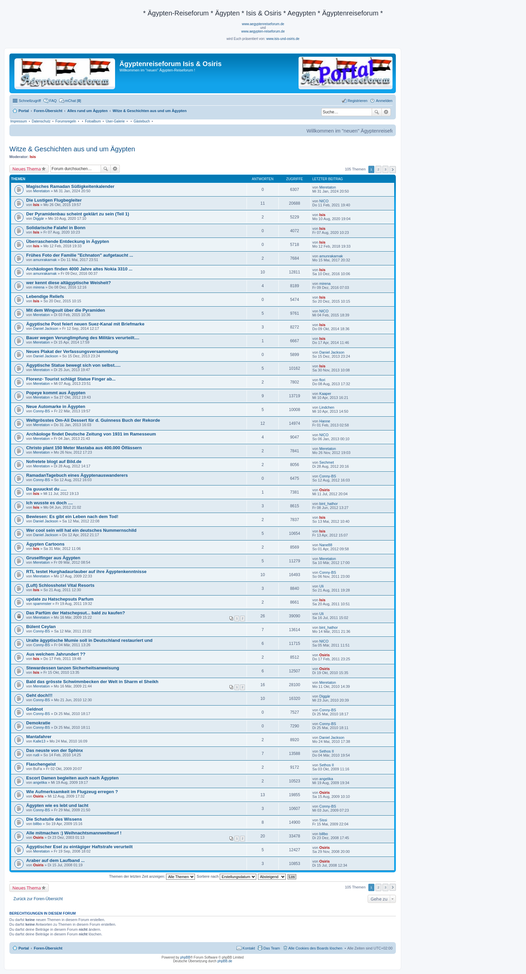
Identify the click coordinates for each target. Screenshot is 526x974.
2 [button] (378, 169)
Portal (23, 111)
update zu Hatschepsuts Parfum (60, 599)
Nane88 (325, 545)
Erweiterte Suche (386, 112)
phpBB (185, 957)
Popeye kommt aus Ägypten (56, 392)
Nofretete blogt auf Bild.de (54, 461)
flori (322, 380)
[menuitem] (70, 101)
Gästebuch (142, 121)
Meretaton (41, 191)
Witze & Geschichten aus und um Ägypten (72, 149)
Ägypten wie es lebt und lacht (57, 805)
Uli (321, 586)
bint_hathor (328, 504)
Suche (377, 112)
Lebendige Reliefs (45, 296)
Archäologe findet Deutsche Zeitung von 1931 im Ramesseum (91, 434)
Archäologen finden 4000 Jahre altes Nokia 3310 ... (79, 268)
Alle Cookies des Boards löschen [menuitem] (315, 948)
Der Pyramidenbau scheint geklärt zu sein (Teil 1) (77, 213)
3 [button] (385, 169)
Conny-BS (41, 411)
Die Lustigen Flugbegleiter (54, 200)
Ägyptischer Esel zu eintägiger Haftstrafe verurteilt (79, 846)
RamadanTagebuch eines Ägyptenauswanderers (77, 475)
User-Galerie (115, 121)
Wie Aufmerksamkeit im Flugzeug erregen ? (72, 791)
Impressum (18, 121)
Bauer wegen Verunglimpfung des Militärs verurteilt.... (82, 337)
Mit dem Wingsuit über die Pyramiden (65, 310)
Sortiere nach (226, 876)
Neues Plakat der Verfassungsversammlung (72, 351)
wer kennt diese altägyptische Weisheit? (68, 282)
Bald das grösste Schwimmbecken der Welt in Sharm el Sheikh (92, 681)
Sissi (323, 820)
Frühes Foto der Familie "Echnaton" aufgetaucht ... (79, 255)
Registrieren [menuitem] (357, 101)
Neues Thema (26, 169)
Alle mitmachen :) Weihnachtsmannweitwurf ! (73, 832)
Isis (33, 157)
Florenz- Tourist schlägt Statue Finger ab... (70, 378)
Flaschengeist (41, 764)
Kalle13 (39, 741)
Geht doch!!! (39, 695)
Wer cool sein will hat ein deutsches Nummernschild (81, 530)
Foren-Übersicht (48, 948)
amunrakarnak (45, 260)
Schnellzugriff (30, 101)
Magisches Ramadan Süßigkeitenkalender (70, 186)
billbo (37, 824)
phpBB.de (224, 961)
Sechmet (326, 462)
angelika (40, 782)
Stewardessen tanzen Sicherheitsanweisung (72, 667)
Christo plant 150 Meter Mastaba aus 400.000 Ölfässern (84, 447)
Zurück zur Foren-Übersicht (38, 898)
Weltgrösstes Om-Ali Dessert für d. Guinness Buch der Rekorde (93, 420)
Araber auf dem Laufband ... (55, 860)
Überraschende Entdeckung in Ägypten (67, 241)
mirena (39, 287)
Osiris (324, 490)
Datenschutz (41, 121)
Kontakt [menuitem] (249, 948)
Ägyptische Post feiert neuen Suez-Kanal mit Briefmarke (85, 323)
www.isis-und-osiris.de (283, 39)
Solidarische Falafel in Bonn (56, 227)
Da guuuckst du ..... (46, 489)
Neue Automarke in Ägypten (55, 406)
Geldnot (34, 709)
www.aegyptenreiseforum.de (263, 24)
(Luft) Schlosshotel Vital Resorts (60, 585)
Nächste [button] (392, 169)
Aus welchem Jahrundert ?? (56, 654)
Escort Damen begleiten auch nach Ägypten (72, 777)
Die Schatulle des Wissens (54, 819)
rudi (36, 755)
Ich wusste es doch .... (49, 502)
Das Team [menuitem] (271, 948)
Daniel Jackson (45, 328)
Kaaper (325, 394)
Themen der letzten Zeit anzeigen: (152, 876)
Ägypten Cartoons (45, 544)
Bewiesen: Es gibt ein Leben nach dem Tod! (72, 516)
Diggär (38, 218)
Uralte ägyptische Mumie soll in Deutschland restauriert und (89, 640)
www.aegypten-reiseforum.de (263, 31)
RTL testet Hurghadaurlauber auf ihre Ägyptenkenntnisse (86, 571)
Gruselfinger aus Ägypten (53, 557)
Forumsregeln (65, 121)
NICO (324, 201)
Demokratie (38, 722)
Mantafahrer (38, 736)
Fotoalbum (93, 121)
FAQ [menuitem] (53, 101)
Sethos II (326, 751)
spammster (42, 604)
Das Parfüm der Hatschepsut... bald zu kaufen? (75, 612)
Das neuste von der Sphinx (54, 750)
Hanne (324, 421)
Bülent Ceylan (41, 626)
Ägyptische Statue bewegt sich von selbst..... (73, 365)
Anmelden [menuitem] (384, 101)
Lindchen (326, 407)
